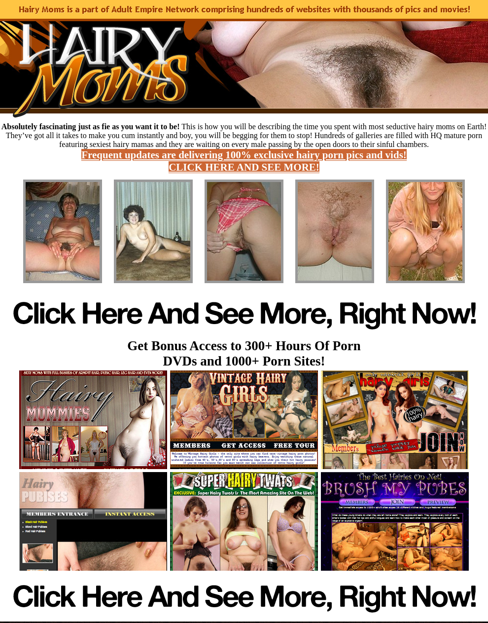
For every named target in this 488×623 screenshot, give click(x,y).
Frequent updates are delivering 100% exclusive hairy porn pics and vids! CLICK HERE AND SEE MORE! (244, 161)
